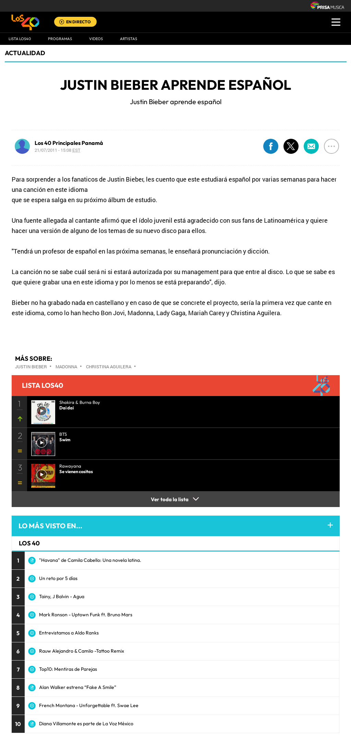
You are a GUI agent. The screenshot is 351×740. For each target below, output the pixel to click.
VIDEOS (96, 38)
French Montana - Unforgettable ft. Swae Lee (88, 705)
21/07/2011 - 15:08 (58, 150)
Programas (60, 38)
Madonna (66, 366)
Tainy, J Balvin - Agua (61, 596)
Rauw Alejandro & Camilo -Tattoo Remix (81, 651)
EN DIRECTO (78, 21)
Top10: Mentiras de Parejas (68, 669)
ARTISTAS (128, 38)
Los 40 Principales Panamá (69, 142)
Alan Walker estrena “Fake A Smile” (77, 687)
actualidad (25, 53)
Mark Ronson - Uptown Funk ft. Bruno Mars (85, 615)
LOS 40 (29, 543)
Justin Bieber (31, 366)
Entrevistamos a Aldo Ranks (69, 633)
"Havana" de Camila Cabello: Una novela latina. (90, 560)
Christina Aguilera (108, 366)
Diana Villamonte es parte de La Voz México (86, 723)
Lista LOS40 (20, 38)
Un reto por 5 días (58, 578)
